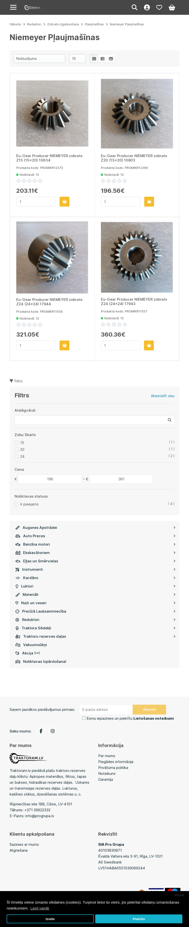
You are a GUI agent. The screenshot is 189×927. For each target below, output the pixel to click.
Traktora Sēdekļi (95, 628)
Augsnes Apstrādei (95, 527)
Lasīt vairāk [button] (39, 908)
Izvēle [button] (50, 919)
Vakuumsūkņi (31, 644)
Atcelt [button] (179, 895)
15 (22, 442)
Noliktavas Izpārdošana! (41, 661)
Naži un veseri (95, 603)
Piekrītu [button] (139, 919)
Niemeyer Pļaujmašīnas (127, 24)
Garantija (105, 779)
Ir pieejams (29, 504)
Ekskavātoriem (95, 552)
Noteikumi (106, 773)
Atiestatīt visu (162, 395)
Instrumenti (95, 569)
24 (22, 456)
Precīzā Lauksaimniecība (95, 611)
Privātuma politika (113, 767)
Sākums (15, 24)
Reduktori (95, 619)
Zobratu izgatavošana (63, 24)
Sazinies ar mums (24, 844)
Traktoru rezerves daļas (95, 636)
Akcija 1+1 (28, 653)
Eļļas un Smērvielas (95, 561)
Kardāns (95, 577)
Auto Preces (95, 536)
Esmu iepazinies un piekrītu (130, 718)
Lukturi (95, 586)
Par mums (106, 755)
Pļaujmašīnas (94, 24)
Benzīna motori (95, 544)
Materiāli (95, 594)
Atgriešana (19, 850)
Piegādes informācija (115, 761)
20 (22, 449)
